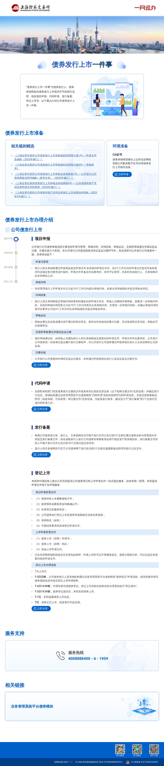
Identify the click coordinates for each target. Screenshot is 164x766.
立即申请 (123, 174)
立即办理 (42, 365)
